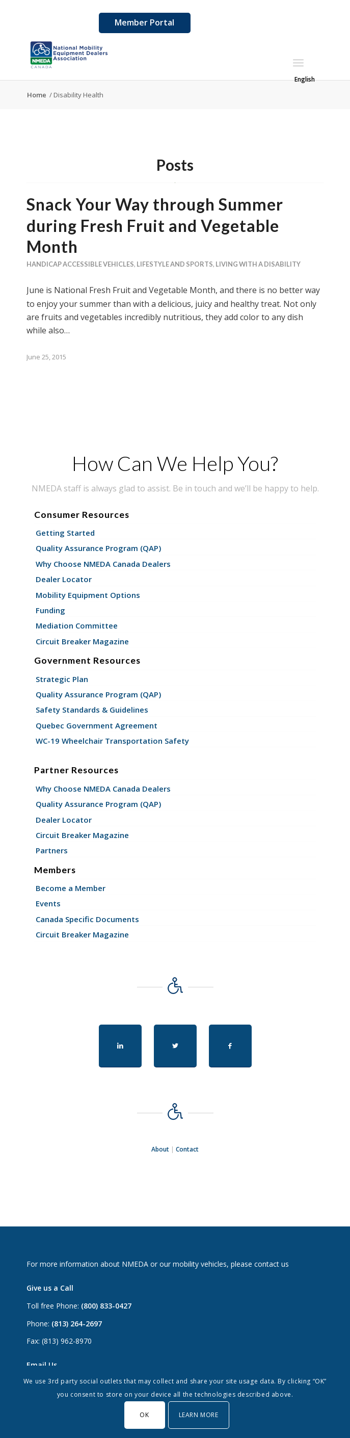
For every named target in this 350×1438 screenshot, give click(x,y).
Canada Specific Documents (87, 919)
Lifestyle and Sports (175, 264)
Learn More (199, 1414)
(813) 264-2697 (76, 1323)
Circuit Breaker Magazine (82, 641)
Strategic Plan (62, 679)
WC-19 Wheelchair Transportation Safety (112, 741)
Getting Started (65, 533)
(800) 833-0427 (106, 1306)
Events (48, 903)
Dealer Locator (64, 579)
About (160, 1149)
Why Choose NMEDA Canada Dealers (103, 564)
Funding (50, 610)
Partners (52, 850)
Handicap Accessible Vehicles (80, 264)
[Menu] (298, 62)
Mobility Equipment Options (88, 595)
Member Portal (144, 22)
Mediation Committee (77, 625)
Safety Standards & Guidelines (92, 709)
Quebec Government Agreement (96, 725)
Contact (187, 1149)
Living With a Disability (258, 264)
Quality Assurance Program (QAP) (98, 548)
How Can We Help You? (175, 463)
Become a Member (70, 888)
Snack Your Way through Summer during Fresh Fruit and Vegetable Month (154, 225)
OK (144, 1414)
